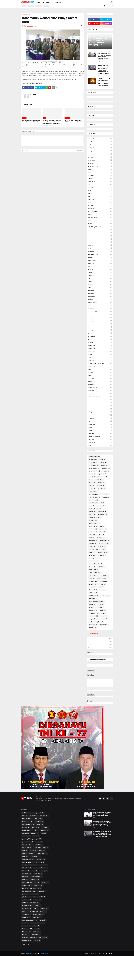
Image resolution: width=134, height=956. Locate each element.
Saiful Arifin (100, 378)
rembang (100, 372)
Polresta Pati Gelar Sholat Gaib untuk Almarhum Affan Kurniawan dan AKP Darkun (52, 122)
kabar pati (100, 245)
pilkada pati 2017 (100, 348)
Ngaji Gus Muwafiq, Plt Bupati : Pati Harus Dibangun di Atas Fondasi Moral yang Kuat (102, 814)
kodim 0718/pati (100, 260)
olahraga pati (100, 321)
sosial (100, 403)
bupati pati (100, 175)
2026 (100, 638)
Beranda (24, 14)
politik (100, 357)
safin (100, 375)
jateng (100, 236)
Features (46, 2)
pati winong (100, 333)
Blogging (30, 953)
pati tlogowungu (100, 330)
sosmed (100, 406)
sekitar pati (100, 385)
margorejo (100, 290)
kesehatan (100, 257)
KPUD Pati (100, 269)
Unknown (33, 94)
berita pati (100, 163)
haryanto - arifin (100, 218)
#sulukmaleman (100, 139)
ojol (100, 315)
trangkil (100, 430)
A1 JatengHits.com (92, 633)
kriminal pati (100, 275)
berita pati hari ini (100, 166)
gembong (100, 205)
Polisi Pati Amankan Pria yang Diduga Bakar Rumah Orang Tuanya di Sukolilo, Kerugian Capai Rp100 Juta (105, 82)
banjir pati (100, 148)
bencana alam (100, 160)
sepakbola (100, 391)
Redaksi (46, 6)
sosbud (100, 400)
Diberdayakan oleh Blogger (97, 659)
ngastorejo (100, 309)
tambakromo (100, 418)
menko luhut (100, 297)
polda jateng (100, 351)
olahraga (100, 318)
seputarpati (100, 394)
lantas (100, 287)
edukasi (100, 190)
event (100, 196)
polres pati (100, 360)
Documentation (58, 2)
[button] (111, 2)
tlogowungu (100, 424)
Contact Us (38, 6)
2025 (100, 641)
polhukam (32, 83)
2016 (100, 647)
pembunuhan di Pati (100, 336)
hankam (100, 215)
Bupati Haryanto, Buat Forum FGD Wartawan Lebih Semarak (73, 121)
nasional (100, 300)
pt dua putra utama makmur (100, 363)
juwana (100, 242)
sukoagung (100, 412)
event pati (100, 199)
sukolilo (100, 415)
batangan (100, 151)
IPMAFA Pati (100, 224)
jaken (100, 230)
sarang (100, 381)
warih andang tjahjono (100, 436)
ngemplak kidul (100, 312)
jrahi (100, 239)
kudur (100, 278)
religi (100, 369)
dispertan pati (100, 181)
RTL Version (109, 953)
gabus (100, 202)
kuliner (100, 281)
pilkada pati (100, 345)
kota (100, 266)
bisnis (100, 169)
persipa (100, 339)
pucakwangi (100, 366)
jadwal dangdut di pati (100, 227)
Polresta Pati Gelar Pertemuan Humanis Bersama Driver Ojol (31, 121)
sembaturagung (100, 388)
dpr (100, 184)
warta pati (100, 439)
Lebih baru (26, 150)
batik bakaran (100, 154)
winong (100, 445)
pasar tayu (100, 324)
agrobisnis (100, 142)
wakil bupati (100, 433)
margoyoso (100, 293)
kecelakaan (100, 251)
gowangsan (100, 209)
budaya (100, 172)
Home (38, 2)
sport (100, 409)
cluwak (100, 178)
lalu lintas (100, 284)
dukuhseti (100, 187)
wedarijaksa (39, 83)
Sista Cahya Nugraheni (100, 397)
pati (29, 14)
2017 (100, 644)
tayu (100, 421)
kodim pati (100, 263)
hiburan (100, 221)
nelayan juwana (100, 303)
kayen (100, 248)
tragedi (100, 427)
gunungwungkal (100, 212)
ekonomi (100, 193)
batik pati (100, 157)
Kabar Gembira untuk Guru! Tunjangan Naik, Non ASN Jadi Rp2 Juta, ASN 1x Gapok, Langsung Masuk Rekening (104, 55)
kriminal (100, 272)
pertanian (100, 342)
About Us (30, 6)
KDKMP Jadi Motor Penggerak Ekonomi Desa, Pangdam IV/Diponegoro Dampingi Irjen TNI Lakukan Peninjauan (103, 69)
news (100, 306)
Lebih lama (80, 150)
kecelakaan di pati (100, 254)
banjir (100, 145)
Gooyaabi (45, 953)
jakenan (100, 233)
